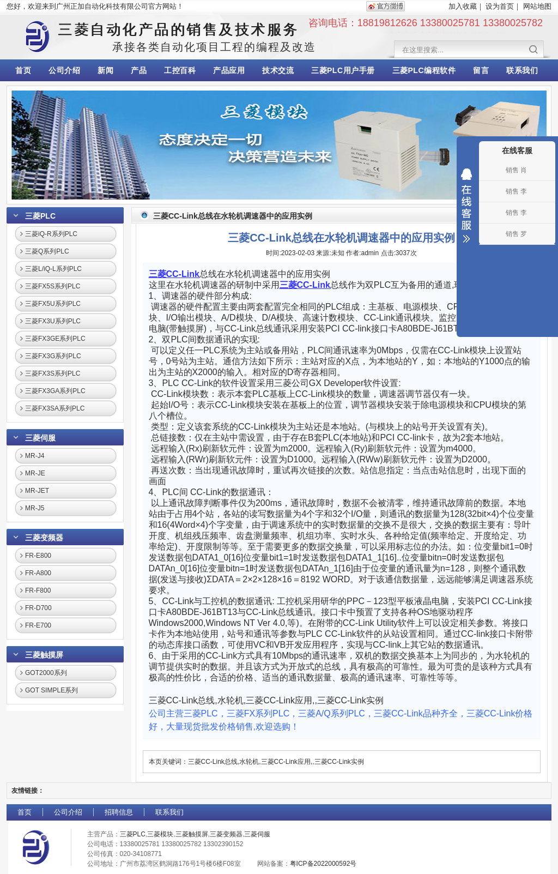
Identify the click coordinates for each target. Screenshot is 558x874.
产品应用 (229, 70)
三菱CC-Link (174, 274)
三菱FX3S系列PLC (52, 373)
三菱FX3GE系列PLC (55, 338)
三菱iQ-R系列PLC (51, 234)
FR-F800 (38, 590)
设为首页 (500, 6)
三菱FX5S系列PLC (52, 286)
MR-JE (35, 473)
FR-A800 (38, 573)
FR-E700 (38, 625)
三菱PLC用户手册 (343, 70)
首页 (23, 70)
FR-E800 (38, 555)
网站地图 (537, 6)
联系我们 (522, 70)
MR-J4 (34, 456)
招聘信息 (119, 812)
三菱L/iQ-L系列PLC (53, 269)
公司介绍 (64, 70)
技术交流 (278, 70)
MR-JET (37, 491)
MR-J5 (34, 508)
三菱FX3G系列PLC (53, 356)
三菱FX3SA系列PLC (54, 408)
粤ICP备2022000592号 (323, 863)
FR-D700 (38, 608)
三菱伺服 (40, 437)
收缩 (466, 205)
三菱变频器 (44, 537)
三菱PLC (40, 216)
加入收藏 (462, 6)
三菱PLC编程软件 (424, 70)
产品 (139, 70)
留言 (481, 70)
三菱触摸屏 (44, 654)
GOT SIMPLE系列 (51, 690)
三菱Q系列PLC (47, 251)
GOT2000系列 (46, 673)
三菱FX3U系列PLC (53, 321)
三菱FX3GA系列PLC (55, 391)
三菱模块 (160, 834)
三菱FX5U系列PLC (53, 304)
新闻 (105, 70)
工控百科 (180, 70)
